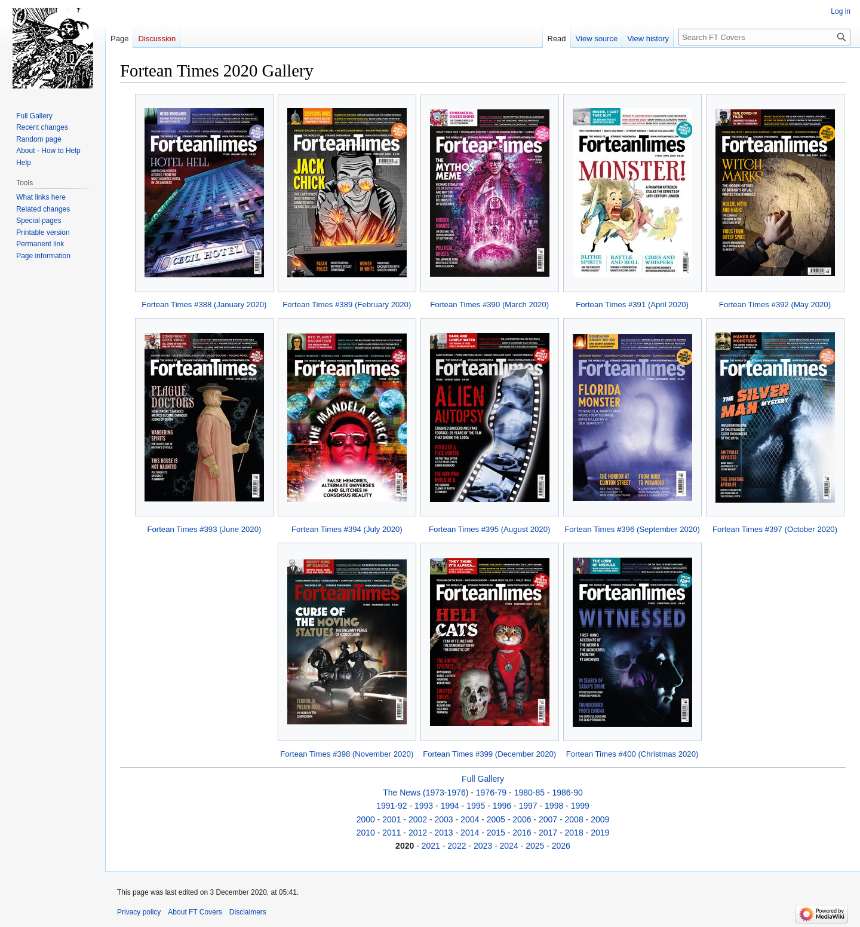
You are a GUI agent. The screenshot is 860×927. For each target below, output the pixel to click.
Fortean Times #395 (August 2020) (489, 529)
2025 (535, 845)
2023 (483, 845)
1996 (502, 805)
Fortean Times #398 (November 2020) (346, 753)
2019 (600, 832)
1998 (554, 805)
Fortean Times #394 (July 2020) (347, 529)
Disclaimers (247, 912)
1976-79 (491, 792)
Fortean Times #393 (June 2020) (204, 529)
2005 (496, 819)
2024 (509, 845)
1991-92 (391, 805)
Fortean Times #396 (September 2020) (632, 529)
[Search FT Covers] (764, 37)
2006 (521, 819)
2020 (404, 845)
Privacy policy (139, 912)
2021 (431, 845)
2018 (574, 832)
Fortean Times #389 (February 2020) (346, 304)
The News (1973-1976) (425, 792)
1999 (580, 805)
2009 (600, 819)
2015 (496, 832)
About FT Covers (195, 912)
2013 (444, 832)
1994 (450, 805)
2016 (521, 832)
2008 (574, 819)
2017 (548, 832)
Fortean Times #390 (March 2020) (489, 304)
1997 (527, 805)
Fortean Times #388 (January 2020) (204, 304)
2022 (456, 845)
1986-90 (567, 792)
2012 (417, 832)
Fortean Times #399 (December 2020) (489, 753)
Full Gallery (483, 779)
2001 (391, 819)
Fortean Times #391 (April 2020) (632, 304)
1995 (475, 805)
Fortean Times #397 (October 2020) (774, 529)
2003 (444, 819)
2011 (391, 832)
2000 (366, 819)
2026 (561, 845)
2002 (417, 819)
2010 (366, 832)
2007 (548, 819)
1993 (423, 805)
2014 (469, 832)
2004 (469, 819)
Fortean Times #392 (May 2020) (775, 304)
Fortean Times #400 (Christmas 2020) (632, 753)
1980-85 (529, 792)
